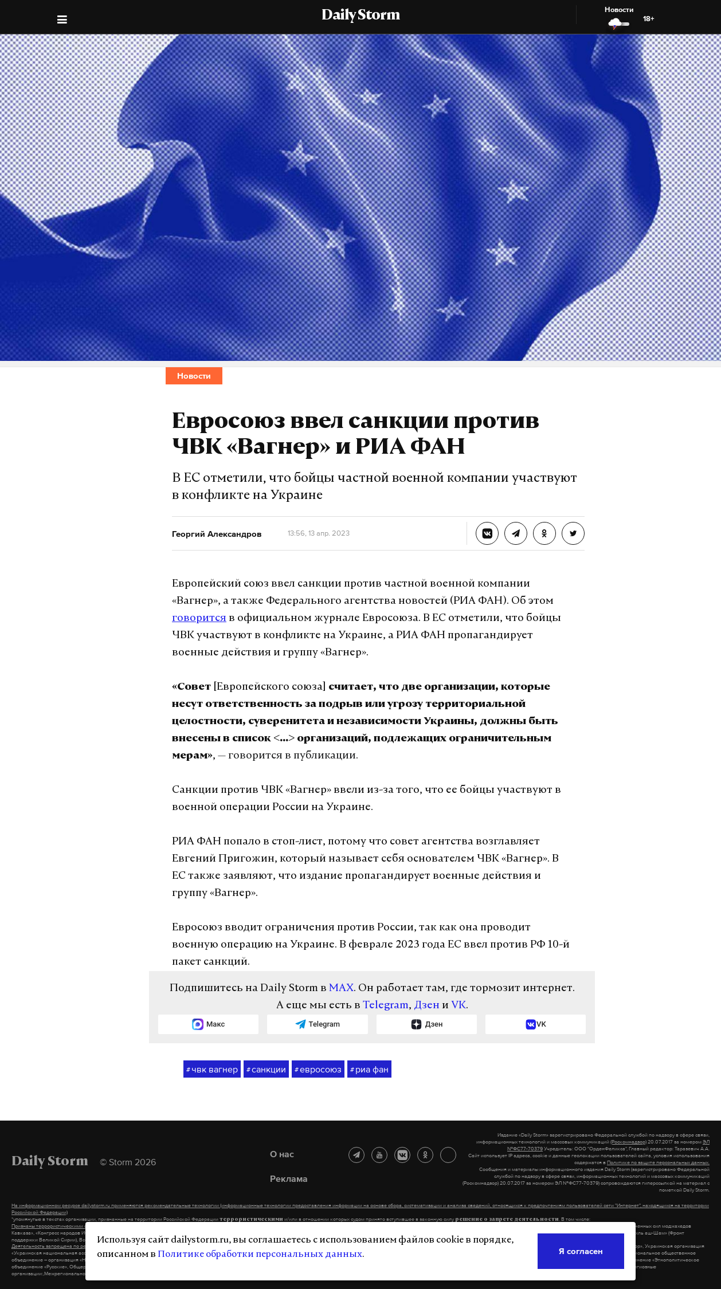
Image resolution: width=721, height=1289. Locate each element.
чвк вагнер (212, 1069)
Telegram (386, 1005)
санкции (266, 1069)
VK (458, 1005)
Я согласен (581, 1251)
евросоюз (318, 1069)
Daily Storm (360, 16)
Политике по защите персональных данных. (658, 1162)
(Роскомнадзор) (628, 1142)
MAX (341, 988)
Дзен (427, 1005)
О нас (282, 1154)
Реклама (289, 1178)
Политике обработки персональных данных (260, 1254)
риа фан (369, 1069)
